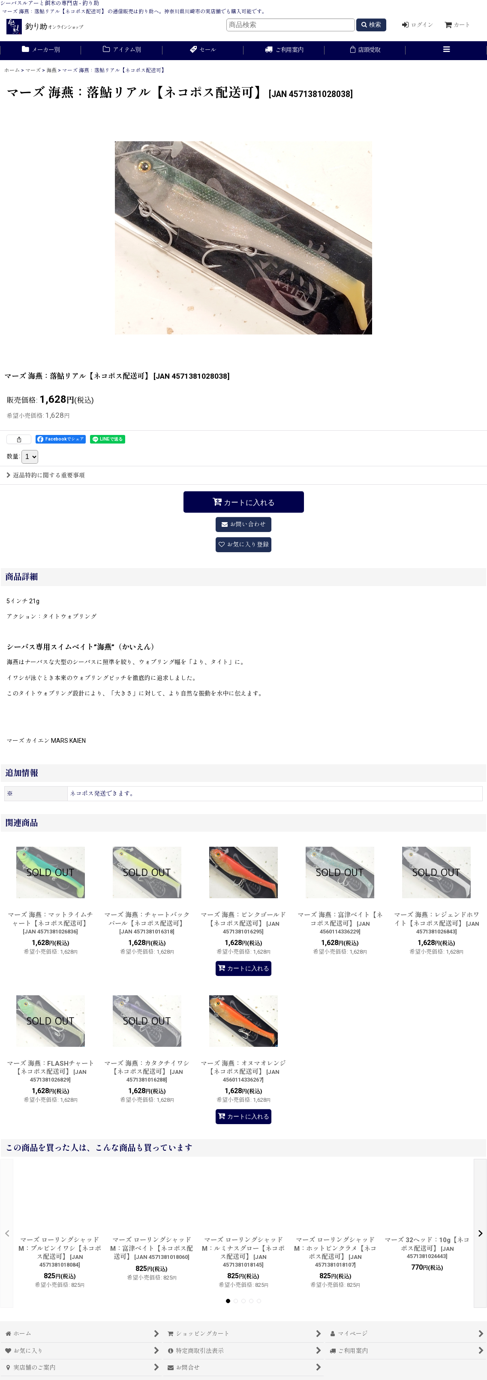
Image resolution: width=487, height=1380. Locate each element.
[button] (446, 50)
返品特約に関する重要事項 (45, 475)
